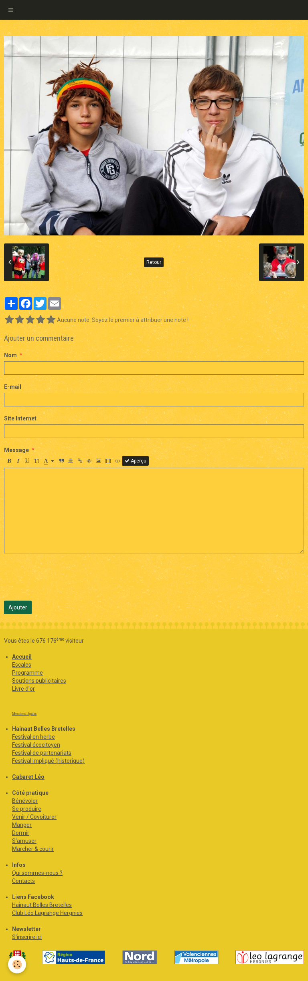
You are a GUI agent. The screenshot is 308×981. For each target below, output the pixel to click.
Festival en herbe (33, 737)
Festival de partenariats (41, 753)
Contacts (23, 881)
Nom (10, 355)
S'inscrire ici (27, 937)
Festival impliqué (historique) (48, 761)
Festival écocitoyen (36, 745)
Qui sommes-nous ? (37, 873)
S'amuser (24, 841)
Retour (153, 262)
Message (16, 450)
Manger (22, 825)
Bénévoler (25, 801)
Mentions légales (24, 714)
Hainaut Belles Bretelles (42, 905)
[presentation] (65, 577)
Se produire (26, 809)
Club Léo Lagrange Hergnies (47, 913)
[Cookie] (17, 964)
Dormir (20, 833)
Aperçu (135, 461)
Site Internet (20, 418)
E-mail (12, 387)
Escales (21, 664)
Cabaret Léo (28, 777)
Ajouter (17, 607)
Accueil (22, 656)
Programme (27, 672)
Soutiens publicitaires (39, 680)
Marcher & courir (33, 849)
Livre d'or (23, 688)
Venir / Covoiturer (34, 817)
